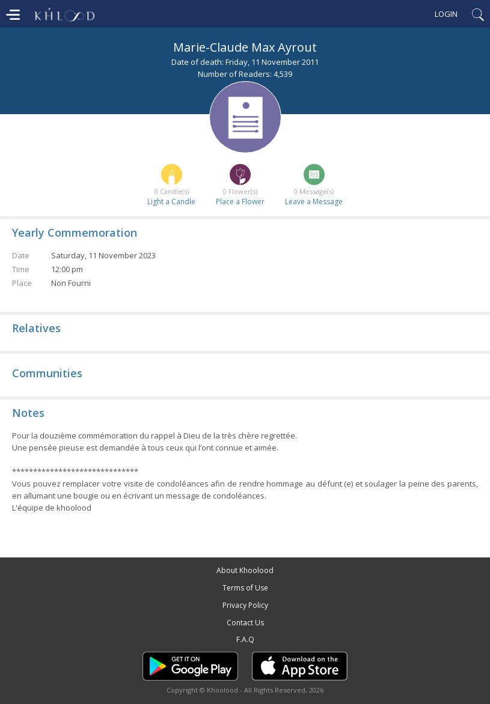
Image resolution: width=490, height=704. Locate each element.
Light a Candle (171, 201)
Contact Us (245, 623)
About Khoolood (245, 570)
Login (446, 13)
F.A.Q (245, 639)
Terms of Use (245, 588)
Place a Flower (240, 201)
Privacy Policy (245, 605)
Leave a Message (314, 201)
